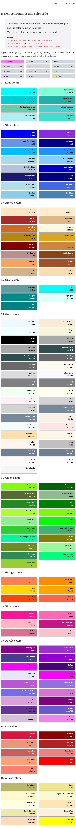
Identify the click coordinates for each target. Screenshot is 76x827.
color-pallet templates (44, 56)
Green (13, 71)
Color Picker (13, 61)
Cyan (38, 66)
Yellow (63, 76)
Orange (38, 71)
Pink (63, 71)
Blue (63, 61)
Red (38, 76)
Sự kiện (56, 3)
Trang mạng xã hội (68, 3)
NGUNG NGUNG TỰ (15, 4)
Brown (13, 66)
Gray (63, 66)
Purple (13, 76)
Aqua (38, 61)
